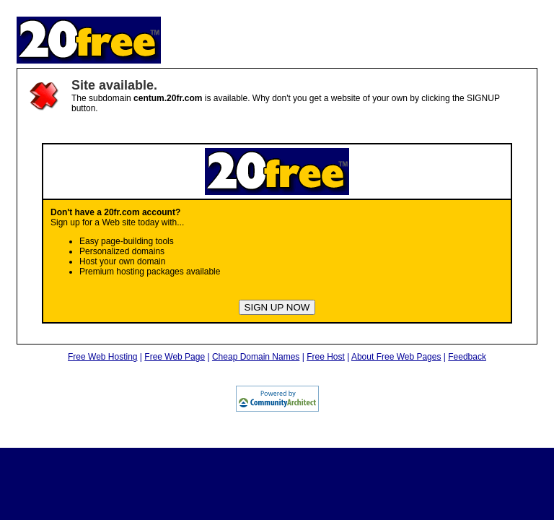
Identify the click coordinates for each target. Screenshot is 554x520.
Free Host (326, 357)
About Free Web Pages (396, 357)
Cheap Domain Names (255, 357)
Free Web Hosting (103, 357)
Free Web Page (174, 357)
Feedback (467, 357)
